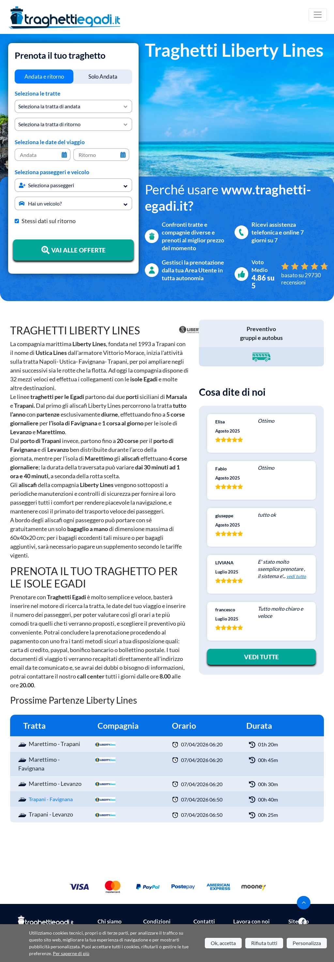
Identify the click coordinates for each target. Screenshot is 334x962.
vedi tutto (296, 576)
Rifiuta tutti (264, 943)
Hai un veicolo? (40, 203)
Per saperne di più (71, 953)
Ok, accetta (223, 943)
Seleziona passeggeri (46, 185)
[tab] (44, 76)
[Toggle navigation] (318, 14)
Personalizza (307, 943)
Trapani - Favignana (51, 799)
